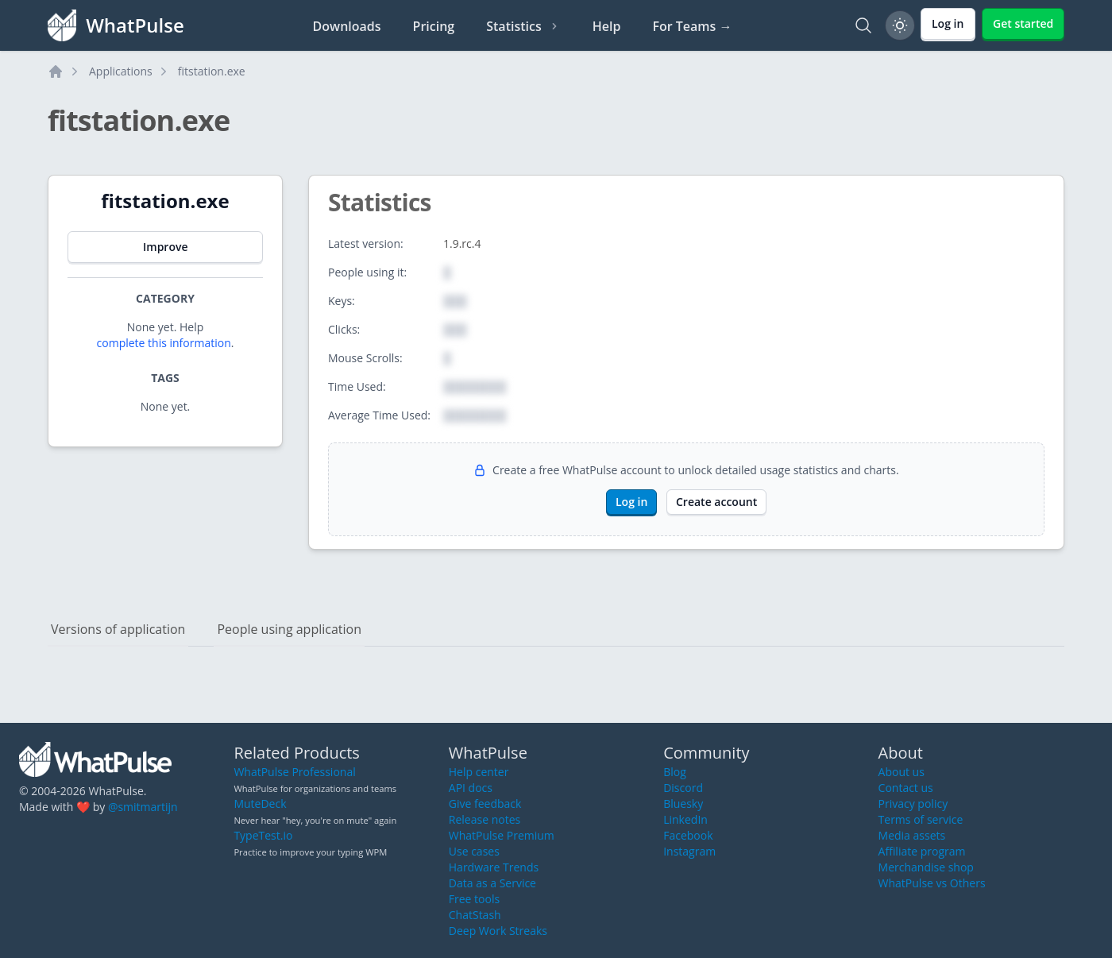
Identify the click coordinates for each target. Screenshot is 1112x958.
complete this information (164, 342)
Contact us (905, 787)
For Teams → (692, 26)
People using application (289, 629)
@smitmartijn (143, 806)
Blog (674, 771)
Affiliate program (922, 851)
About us (901, 771)
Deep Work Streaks (498, 930)
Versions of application (118, 629)
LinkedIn (685, 819)
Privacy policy (913, 803)
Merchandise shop (926, 867)
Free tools (474, 898)
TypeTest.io (263, 835)
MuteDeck (260, 803)
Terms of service (920, 819)
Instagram (689, 851)
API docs (470, 787)
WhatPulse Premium (501, 835)
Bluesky (683, 803)
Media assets (912, 835)
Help (607, 26)
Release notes (484, 819)
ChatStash (475, 914)
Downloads (347, 26)
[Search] (863, 25)
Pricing (434, 26)
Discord (683, 787)
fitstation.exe (211, 71)
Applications (121, 71)
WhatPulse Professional (294, 771)
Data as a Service (492, 882)
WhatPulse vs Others (932, 882)
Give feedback (485, 803)
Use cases (474, 851)
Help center (479, 771)
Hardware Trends (494, 867)
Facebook (687, 835)
